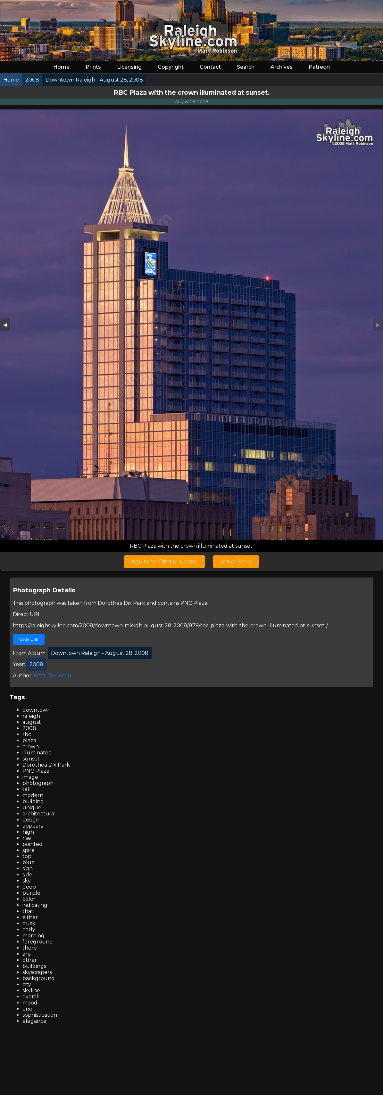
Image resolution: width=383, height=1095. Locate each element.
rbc (26, 734)
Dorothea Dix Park (121, 603)
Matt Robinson (52, 676)
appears (32, 826)
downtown (36, 710)
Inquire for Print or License (164, 562)
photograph (38, 783)
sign (27, 868)
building (33, 801)
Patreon (319, 67)
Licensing (129, 67)
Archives (282, 67)
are (26, 954)
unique (31, 807)
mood (29, 1003)
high (28, 832)
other (29, 960)
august (31, 722)
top (26, 856)
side (27, 875)
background (38, 978)
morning (33, 936)
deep (29, 887)
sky (26, 881)
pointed (32, 844)
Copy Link (28, 639)
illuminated (37, 753)
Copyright (171, 67)
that (27, 911)
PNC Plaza (193, 603)
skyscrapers (37, 972)
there (29, 948)
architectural (39, 814)
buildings (34, 966)
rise (26, 838)
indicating (34, 905)
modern (32, 795)
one (27, 1009)
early (28, 929)
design (30, 820)
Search (245, 67)
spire (28, 850)
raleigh (31, 716)
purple (31, 893)
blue (28, 862)
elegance (34, 1021)
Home (61, 67)
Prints (93, 67)
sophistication (39, 1015)
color (29, 899)
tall (26, 789)
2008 (29, 728)
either (30, 917)
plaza (29, 740)
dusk (28, 923)
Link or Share (236, 562)
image (30, 777)
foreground (37, 942)
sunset (31, 759)
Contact (210, 67)
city (26, 984)
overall (31, 997)
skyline (31, 990)
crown (30, 746)
